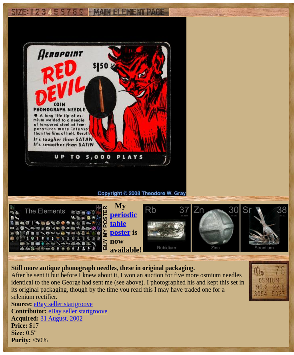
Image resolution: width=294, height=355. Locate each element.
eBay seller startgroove (63, 304)
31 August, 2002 (61, 318)
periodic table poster (123, 223)
